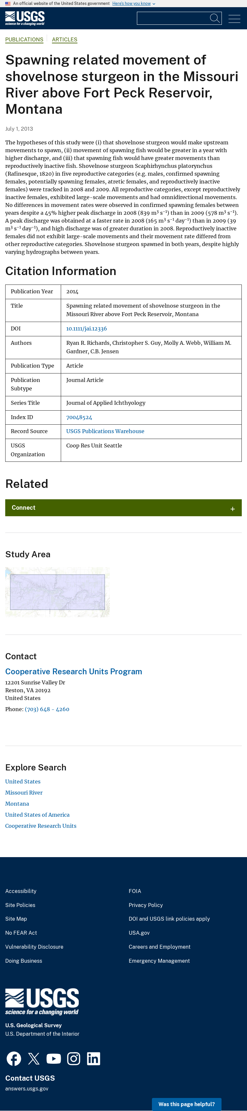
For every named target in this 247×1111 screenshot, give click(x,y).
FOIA (135, 891)
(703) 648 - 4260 (47, 709)
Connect (24, 507)
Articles (64, 40)
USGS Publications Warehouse (105, 431)
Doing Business (23, 961)
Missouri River (23, 792)
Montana (17, 803)
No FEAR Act (21, 933)
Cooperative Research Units (40, 826)
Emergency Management (159, 961)
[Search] (215, 18)
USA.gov (139, 933)
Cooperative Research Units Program (73, 671)
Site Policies (20, 905)
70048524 (79, 417)
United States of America (37, 814)
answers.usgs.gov (26, 1089)
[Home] (24, 24)
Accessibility (21, 891)
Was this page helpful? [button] (186, 1104)
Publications (24, 40)
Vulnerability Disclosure (34, 947)
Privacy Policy (146, 905)
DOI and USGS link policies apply (169, 919)
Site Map (16, 919)
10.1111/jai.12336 (86, 329)
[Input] (179, 18)
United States (23, 781)
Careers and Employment (159, 947)
